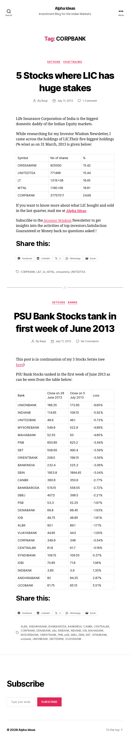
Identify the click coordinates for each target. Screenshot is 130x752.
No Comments (90, 354)
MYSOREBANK (30, 647)
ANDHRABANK (38, 639)
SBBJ (75, 647)
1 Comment (90, 101)
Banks (73, 303)
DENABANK (44, 643)
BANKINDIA (76, 639)
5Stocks (53, 62)
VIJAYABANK (74, 651)
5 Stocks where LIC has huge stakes (65, 81)
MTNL (51, 272)
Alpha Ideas (65, 8)
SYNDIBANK (101, 647)
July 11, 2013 (65, 101)
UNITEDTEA (78, 272)
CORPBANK (28, 272)
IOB (86, 643)
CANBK (89, 639)
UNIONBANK (40, 651)
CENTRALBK (103, 639)
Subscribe (49, 714)
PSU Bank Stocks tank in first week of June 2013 (65, 329)
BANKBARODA (58, 639)
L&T (39, 272)
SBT (90, 647)
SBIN (83, 647)
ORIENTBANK (49, 647)
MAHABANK (97, 643)
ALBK (24, 639)
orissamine (62, 272)
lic (44, 272)
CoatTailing (73, 62)
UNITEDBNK (57, 651)
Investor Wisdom (58, 221)
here (20, 378)
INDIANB (77, 643)
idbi (55, 643)
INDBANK (64, 643)
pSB (68, 647)
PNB (61, 647)
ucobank (26, 651)
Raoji (44, 101)
